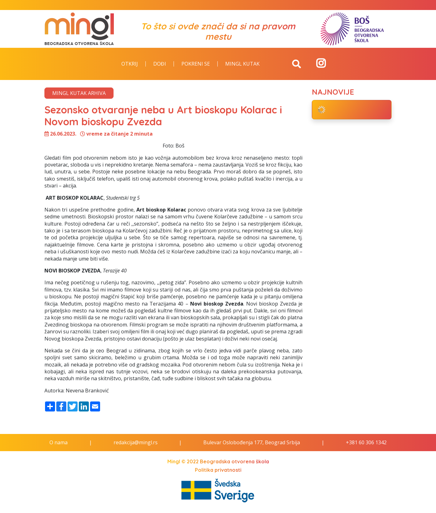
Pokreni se (195, 64)
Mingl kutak (242, 64)
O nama (58, 442)
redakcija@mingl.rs (136, 442)
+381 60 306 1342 (366, 442)
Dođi (159, 64)
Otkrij (129, 64)
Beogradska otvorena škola (234, 461)
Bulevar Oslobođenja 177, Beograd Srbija (251, 442)
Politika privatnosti (218, 470)
